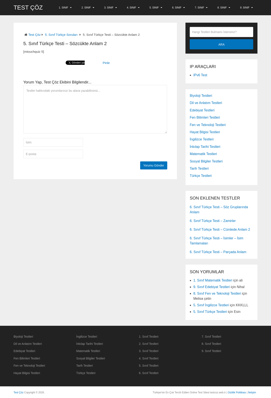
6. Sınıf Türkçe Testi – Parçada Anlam (218, 252)
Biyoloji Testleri (201, 95)
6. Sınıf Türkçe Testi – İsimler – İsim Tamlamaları (216, 240)
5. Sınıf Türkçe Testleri (210, 311)
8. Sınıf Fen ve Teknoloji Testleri (217, 293)
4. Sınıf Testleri (148, 358)
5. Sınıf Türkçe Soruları (61, 34)
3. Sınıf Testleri (148, 351)
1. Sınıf (63, 7)
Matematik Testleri (203, 154)
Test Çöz (28, 8)
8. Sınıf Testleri (211, 343)
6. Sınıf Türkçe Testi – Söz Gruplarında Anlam (219, 209)
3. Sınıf (108, 7)
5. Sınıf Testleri (148, 365)
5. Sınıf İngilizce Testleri (211, 305)
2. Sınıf (86, 7)
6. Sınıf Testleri (148, 373)
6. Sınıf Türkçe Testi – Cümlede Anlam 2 (220, 229)
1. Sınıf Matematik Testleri (212, 280)
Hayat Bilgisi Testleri (205, 132)
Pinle (106, 63)
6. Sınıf (176, 7)
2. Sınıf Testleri (148, 343)
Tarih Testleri (199, 168)
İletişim (252, 392)
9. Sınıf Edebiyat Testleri (211, 287)
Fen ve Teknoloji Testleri (208, 125)
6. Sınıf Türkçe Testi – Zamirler (213, 221)
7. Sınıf (199, 7)
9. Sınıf (244, 7)
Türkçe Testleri (201, 176)
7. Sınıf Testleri (211, 336)
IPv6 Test (200, 75)
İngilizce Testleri (202, 139)
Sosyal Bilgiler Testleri (206, 161)
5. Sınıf (154, 7)
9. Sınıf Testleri (211, 351)
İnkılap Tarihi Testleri (205, 146)
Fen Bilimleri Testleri (205, 117)
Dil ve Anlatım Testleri (206, 103)
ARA (221, 44)
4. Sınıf (131, 7)
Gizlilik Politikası (237, 392)
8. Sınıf (222, 7)
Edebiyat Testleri (202, 110)
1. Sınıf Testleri (148, 336)
